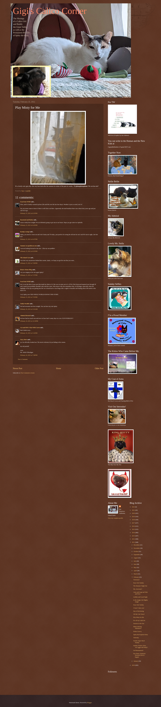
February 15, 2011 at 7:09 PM (28, 263)
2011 (133, 542)
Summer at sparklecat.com (28, 246)
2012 (133, 539)
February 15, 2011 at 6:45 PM (28, 225)
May (135, 567)
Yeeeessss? (136, 580)
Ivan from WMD (25, 202)
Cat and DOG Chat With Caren (30, 327)
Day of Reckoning (138, 611)
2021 (133, 510)
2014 (133, 532)
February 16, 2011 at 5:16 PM (28, 333)
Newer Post (17, 368)
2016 (133, 526)
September (137, 554)
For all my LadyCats (139, 620)
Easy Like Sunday (138, 583)
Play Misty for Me (138, 617)
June (135, 564)
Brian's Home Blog (26, 269)
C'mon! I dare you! (138, 608)
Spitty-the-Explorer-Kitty (140, 634)
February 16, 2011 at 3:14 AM (29, 309)
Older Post (99, 368)
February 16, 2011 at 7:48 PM (28, 355)
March (136, 574)
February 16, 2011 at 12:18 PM (29, 321)
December (137, 545)
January (136, 661)
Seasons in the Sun (138, 623)
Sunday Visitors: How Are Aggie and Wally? (140, 646)
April (135, 570)
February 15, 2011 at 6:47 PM (28, 239)
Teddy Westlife (24, 303)
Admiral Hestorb (25, 315)
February (136, 577)
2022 (133, 507)
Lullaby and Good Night (140, 597)
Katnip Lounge (25, 232)
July (135, 561)
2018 (133, 519)
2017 (133, 523)
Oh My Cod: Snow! (139, 614)
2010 (133, 665)
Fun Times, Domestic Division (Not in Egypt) (139, 655)
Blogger (89, 702)
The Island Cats (25, 257)
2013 (133, 536)
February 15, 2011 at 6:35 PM (28, 213)
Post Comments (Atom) (27, 373)
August (136, 558)
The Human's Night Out (140, 586)
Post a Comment (23, 359)
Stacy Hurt (23, 339)
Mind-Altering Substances (137, 627)
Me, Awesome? (137, 589)
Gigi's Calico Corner (50, 11)
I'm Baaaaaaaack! (138, 650)
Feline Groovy (137, 631)
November (137, 548)
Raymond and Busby (26, 220)
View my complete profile (115, 518)
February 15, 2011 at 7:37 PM (28, 275)
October (136, 551)
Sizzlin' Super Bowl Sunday (139, 641)
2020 (133, 513)
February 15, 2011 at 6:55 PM (28, 251)
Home (58, 368)
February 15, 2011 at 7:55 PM (28, 297)
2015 (133, 529)
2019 (133, 516)
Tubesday (136, 637)
